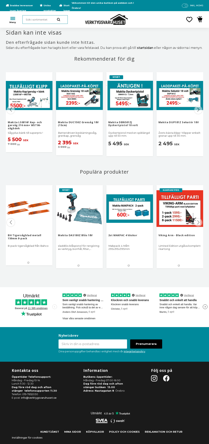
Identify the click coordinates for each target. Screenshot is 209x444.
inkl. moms (196, 5)
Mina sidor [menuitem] (72, 431)
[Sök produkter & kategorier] (45, 19)
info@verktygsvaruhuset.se (39, 397)
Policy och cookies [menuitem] (124, 431)
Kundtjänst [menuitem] (49, 431)
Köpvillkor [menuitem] (95, 431)
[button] (189, 19)
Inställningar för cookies (27, 437)
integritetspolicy (134, 351)
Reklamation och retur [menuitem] (163, 431)
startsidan (145, 48)
